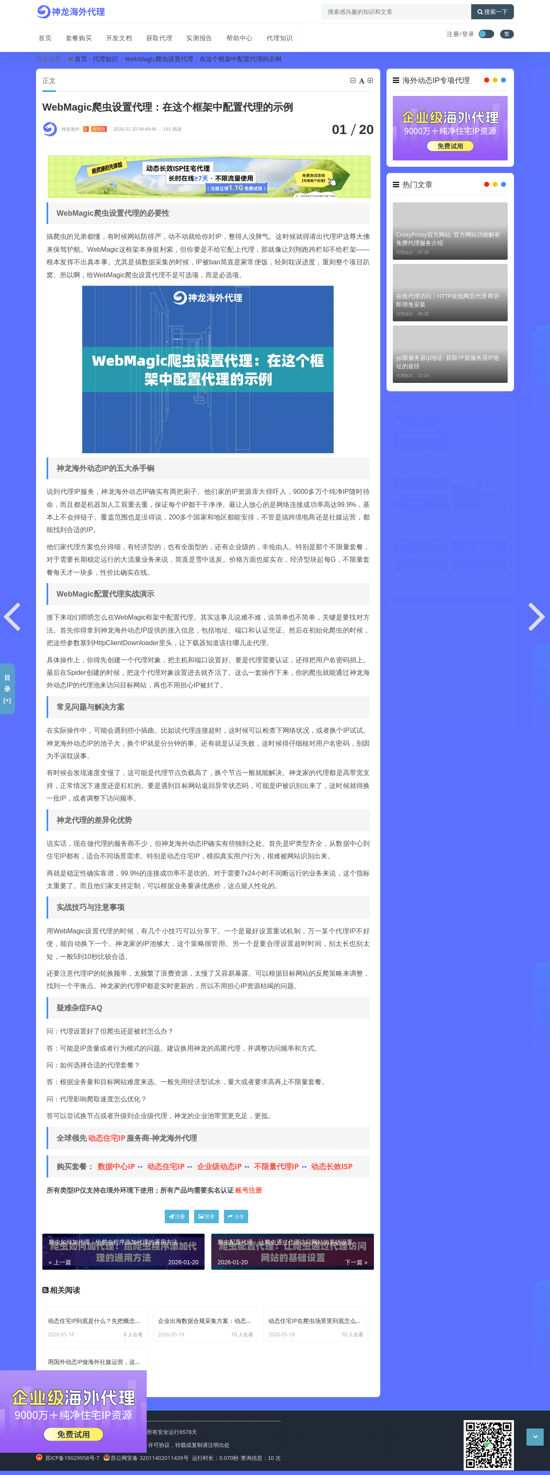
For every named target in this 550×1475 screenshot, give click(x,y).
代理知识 (272, 35)
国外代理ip (453, 716)
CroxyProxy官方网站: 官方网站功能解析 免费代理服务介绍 (448, 238)
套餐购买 (75, 35)
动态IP (491, 636)
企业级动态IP (219, 1167)
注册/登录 (461, 34)
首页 (42, 35)
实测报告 (193, 35)
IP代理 (491, 652)
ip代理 (414, 684)
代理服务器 (415, 668)
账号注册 (248, 1190)
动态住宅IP (106, 1138)
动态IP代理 (415, 652)
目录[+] (7, 688)
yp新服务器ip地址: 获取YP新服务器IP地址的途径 (447, 362)
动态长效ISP (332, 1167)
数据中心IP (116, 1167)
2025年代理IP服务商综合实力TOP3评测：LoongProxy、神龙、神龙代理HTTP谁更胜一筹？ (478, 520)
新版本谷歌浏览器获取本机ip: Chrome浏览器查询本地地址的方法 (420, 459)
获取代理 (154, 35)
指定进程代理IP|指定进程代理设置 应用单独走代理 (419, 520)
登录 (206, 1216)
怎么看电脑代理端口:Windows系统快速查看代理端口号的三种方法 (420, 582)
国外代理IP (415, 716)
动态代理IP (453, 684)
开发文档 (114, 35)
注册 (177, 1216)
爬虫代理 (452, 700)
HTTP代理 (452, 668)
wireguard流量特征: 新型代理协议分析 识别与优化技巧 (479, 582)
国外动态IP (491, 700)
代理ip (452, 652)
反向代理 (491, 716)
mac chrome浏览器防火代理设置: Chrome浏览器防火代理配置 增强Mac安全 (479, 459)
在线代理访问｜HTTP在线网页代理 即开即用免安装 (448, 300)
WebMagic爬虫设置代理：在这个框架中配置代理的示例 (203, 58)
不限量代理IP (276, 1167)
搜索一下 (492, 11)
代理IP (414, 636)
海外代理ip (415, 700)
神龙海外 (84, 129)
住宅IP (491, 684)
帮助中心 (233, 35)
